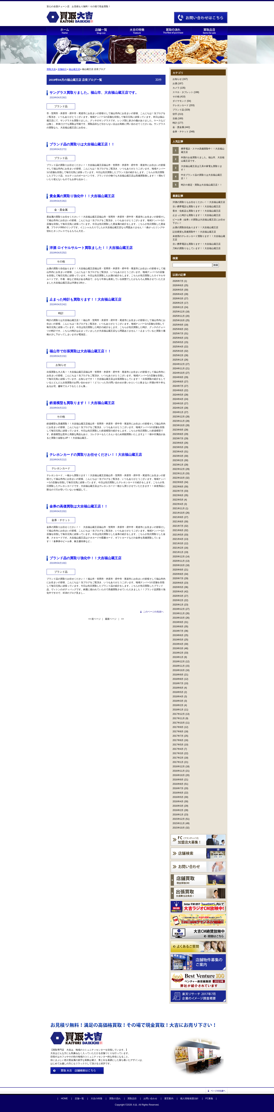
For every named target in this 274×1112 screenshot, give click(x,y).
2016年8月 (178, 784)
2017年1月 (178, 762)
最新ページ (110, 619)
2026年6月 (178, 285)
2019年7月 (178, 631)
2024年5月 (178, 394)
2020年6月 (178, 582)
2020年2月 (178, 600)
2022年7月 (178, 491)
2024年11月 (179, 368)
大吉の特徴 (96, 1098)
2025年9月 (178, 324)
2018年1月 (178, 709)
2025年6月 (178, 338)
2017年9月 (178, 727)
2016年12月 (179, 766)
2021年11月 (179, 508)
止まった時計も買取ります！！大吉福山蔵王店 (197, 215)
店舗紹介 (62, 69)
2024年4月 (178, 399)
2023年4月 (178, 451)
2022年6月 (178, 495)
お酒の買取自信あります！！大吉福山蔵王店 (195, 227)
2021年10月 (179, 513)
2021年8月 (178, 521)
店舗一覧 (79, 1098)
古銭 (175, 118)
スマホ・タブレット (183, 92)
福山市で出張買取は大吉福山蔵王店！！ (80, 351)
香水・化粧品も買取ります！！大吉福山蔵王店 (197, 211)
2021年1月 (178, 552)
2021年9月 (178, 517)
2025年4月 (178, 346)
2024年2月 (178, 408)
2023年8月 (178, 434)
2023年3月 (178, 456)
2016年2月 (178, 810)
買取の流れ (115, 1098)
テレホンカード (181, 105)
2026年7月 (178, 281)
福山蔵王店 (74, 69)
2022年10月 (179, 478)
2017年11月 (179, 718)
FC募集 (209, 1098)
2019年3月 (178, 648)
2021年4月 (178, 539)
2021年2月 (178, 547)
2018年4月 (178, 696)
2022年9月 (178, 482)
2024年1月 (178, 412)
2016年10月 (179, 775)
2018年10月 (179, 670)
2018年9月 (178, 674)
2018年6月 (178, 687)
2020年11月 (179, 561)
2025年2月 (178, 355)
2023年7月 (178, 438)
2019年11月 (179, 613)
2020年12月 (179, 556)
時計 (175, 123)
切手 (175, 114)
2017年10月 (179, 722)
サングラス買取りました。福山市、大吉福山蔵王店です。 (94, 93)
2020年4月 (178, 591)
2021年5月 (178, 534)
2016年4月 (178, 801)
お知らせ (177, 79)
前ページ (96, 619)
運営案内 (168, 1098)
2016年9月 (178, 779)
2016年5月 (178, 797)
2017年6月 (178, 740)
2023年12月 (179, 416)
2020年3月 (178, 596)
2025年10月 (179, 320)
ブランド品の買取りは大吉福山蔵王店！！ (82, 144)
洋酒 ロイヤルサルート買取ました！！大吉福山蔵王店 (91, 248)
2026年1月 (178, 307)
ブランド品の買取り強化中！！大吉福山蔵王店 (85, 558)
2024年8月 (178, 381)
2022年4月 (178, 504)
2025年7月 (178, 333)
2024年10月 (179, 373)
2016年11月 (179, 771)
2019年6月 (178, 635)
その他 (176, 96)
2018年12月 (179, 661)
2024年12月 (179, 364)
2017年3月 (178, 753)
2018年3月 (178, 701)
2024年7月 (178, 386)
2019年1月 (178, 657)
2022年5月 (178, 499)
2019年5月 (178, 639)
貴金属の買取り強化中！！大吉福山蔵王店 (82, 196)
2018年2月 (178, 705)
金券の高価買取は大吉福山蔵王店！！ (78, 506)
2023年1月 (178, 464)
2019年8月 (178, 626)
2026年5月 (178, 289)
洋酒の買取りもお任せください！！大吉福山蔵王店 (199, 202)
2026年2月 (178, 303)
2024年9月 (178, 377)
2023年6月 (178, 443)
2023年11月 (179, 421)
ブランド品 (178, 109)
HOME (64, 1098)
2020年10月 (179, 565)
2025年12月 (179, 311)
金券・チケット (181, 131)
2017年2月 (178, 757)
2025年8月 (178, 329)
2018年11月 (179, 666)
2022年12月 (179, 469)
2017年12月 (179, 714)
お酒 (175, 83)
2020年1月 (178, 604)
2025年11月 (179, 316)
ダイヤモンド (179, 101)
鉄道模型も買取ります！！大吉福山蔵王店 (82, 403)
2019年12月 (179, 609)
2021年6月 (178, 530)
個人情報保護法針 (189, 1098)
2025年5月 (178, 342)
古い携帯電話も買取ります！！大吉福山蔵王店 (197, 206)
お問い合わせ (150, 1098)
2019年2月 (178, 652)
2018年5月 (178, 692)
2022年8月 (178, 486)
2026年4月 (178, 294)
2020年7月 (178, 578)
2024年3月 (178, 403)
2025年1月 (178, 359)
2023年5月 (178, 447)
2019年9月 (178, 622)
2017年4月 (178, 749)
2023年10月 (179, 425)
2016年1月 (178, 814)
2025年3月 (178, 351)
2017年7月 (178, 736)
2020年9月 (178, 569)
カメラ (176, 88)
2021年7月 (178, 526)
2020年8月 (178, 574)
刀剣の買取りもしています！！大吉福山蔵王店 (197, 248)
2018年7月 (178, 683)
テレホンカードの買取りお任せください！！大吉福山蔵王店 (95, 455)
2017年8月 (178, 731)
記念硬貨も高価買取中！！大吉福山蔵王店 (194, 231)
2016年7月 (178, 788)
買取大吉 (51, 69)
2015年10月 (179, 827)
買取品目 (132, 1098)
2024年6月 (178, 390)
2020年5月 (178, 587)
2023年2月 (178, 460)
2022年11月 (179, 473)
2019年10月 (179, 617)
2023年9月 (178, 429)
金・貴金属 (178, 127)
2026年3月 (178, 298)
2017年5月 (178, 744)
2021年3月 (178, 543)
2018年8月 (178, 679)
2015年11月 (179, 823)
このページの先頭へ (153, 611)
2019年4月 (178, 644)
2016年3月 (178, 806)
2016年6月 (178, 792)
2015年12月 (179, 819)
